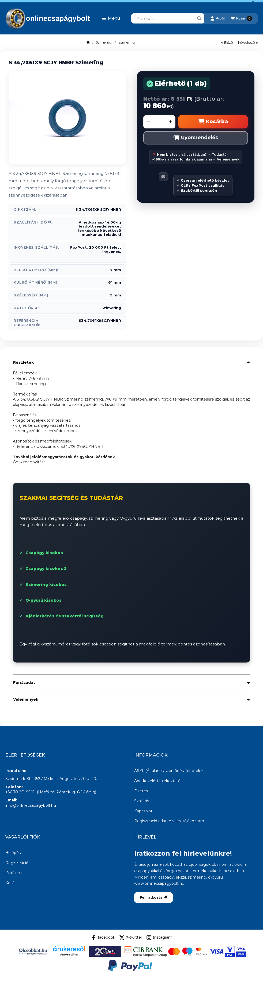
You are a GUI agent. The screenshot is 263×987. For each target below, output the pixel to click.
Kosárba (213, 122)
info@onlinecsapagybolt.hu (30, 805)
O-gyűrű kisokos (43, 600)
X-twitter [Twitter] (130, 937)
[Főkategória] (88, 42)
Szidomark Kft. (19, 778)
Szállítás (141, 800)
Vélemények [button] (25, 699)
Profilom (13, 872)
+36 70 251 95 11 (20, 792)
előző (227, 43)
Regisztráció (16, 862)
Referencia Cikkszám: (27, 322)
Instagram (159, 937)
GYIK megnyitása (29, 462)
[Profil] (217, 18)
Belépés (13, 852)
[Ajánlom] (163, 176)
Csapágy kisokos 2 (46, 568)
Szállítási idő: (33, 222)
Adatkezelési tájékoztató (157, 780)
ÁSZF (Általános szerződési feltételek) (169, 770)
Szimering (104, 42)
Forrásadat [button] (24, 682)
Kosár (10, 882)
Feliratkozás (153, 897)
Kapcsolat (143, 811)
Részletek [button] (23, 362)
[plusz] (170, 121)
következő (248, 43)
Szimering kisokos (46, 584)
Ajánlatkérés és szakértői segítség (64, 615)
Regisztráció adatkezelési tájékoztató (169, 820)
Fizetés (141, 791)
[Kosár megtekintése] (241, 18)
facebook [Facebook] (103, 937)
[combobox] (168, 18)
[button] (111, 18)
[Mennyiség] (159, 121)
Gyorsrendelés (195, 137)
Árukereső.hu (69, 954)
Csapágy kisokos (44, 552)
